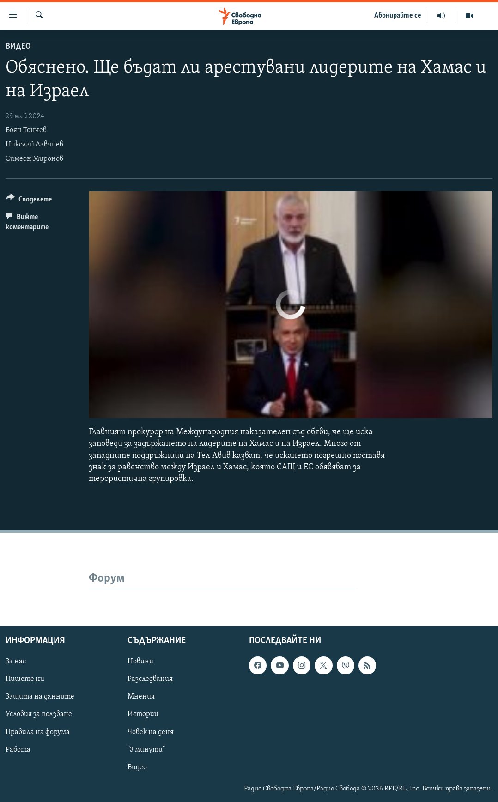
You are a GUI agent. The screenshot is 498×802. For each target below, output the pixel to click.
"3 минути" (146, 749)
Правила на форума (38, 732)
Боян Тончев (26, 130)
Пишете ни (25, 679)
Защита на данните (40, 697)
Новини (140, 662)
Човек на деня (151, 732)
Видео (18, 46)
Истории (143, 714)
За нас (16, 662)
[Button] (29, 200)
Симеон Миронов (34, 159)
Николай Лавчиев (34, 144)
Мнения (141, 697)
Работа (18, 749)
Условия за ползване (39, 714)
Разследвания (150, 679)
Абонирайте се (397, 15)
